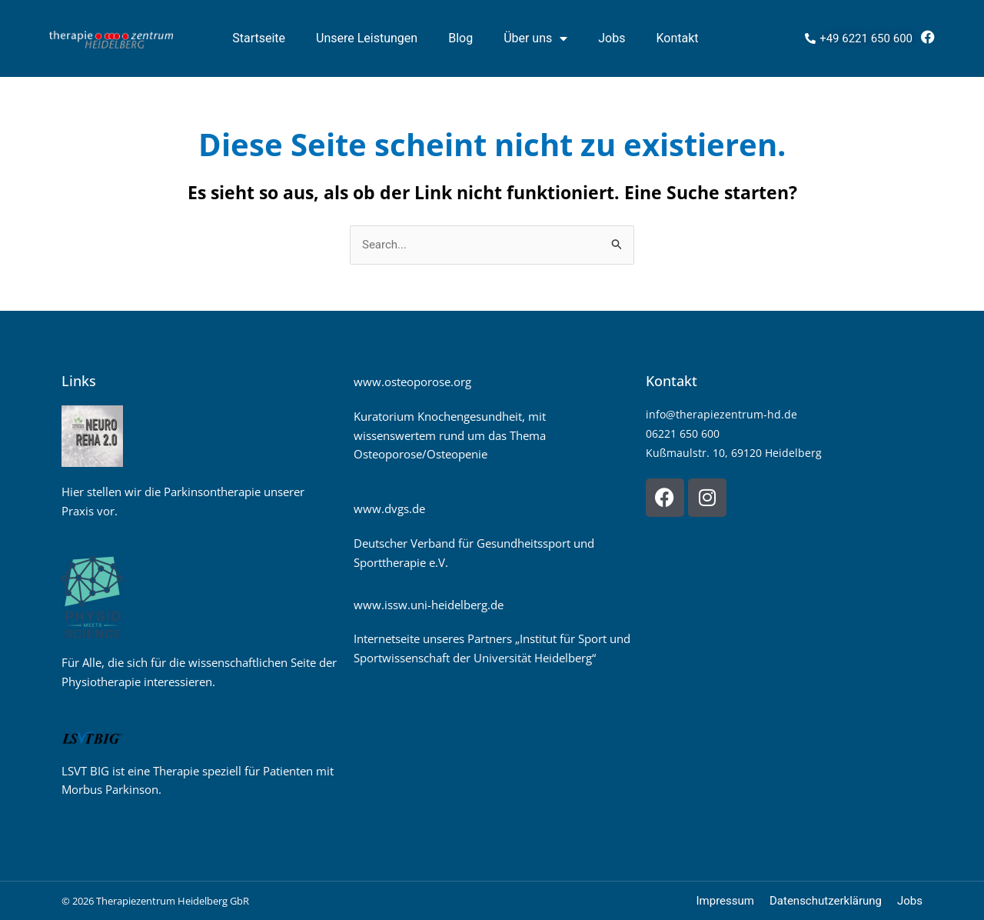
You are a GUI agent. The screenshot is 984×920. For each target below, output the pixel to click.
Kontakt (677, 38)
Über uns (535, 38)
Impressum (725, 901)
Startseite (258, 38)
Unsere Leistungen (366, 38)
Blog (460, 38)
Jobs (611, 38)
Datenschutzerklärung (826, 901)
